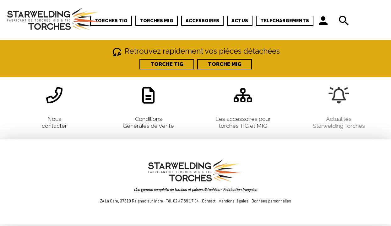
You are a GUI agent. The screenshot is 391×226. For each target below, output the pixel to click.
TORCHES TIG (111, 20)
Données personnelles (271, 201)
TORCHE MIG (224, 64)
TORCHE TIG (166, 64)
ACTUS (239, 20)
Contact (208, 201)
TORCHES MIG (156, 20)
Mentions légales (233, 201)
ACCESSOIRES (202, 20)
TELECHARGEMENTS (284, 20)
